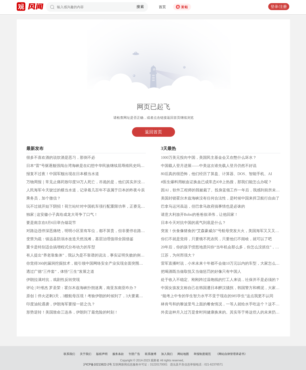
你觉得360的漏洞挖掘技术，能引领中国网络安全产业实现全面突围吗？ (86, 263)
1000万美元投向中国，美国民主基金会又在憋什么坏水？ (209, 157)
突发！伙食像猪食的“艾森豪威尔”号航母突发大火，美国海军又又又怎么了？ (225, 231)
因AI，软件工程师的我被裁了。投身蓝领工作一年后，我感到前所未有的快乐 (226, 190)
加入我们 (167, 354)
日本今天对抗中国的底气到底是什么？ (193, 223)
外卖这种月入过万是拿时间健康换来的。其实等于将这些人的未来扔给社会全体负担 (231, 312)
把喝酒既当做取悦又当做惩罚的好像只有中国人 (201, 271)
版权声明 (102, 354)
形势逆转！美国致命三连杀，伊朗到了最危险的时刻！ (72, 312)
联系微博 (150, 354)
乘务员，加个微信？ (43, 198)
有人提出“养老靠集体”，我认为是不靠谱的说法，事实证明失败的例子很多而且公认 (96, 255)
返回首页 (153, 132)
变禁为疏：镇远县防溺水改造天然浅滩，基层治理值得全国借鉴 (79, 239)
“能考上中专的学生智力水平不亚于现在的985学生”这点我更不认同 (217, 296)
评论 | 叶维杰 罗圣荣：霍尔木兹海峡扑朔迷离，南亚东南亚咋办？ (81, 288)
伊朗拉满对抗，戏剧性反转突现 (53, 280)
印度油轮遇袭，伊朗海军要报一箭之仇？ (60, 304)
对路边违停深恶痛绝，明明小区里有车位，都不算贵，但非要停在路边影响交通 (93, 231)
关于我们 (85, 354)
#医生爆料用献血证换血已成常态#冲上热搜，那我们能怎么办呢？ (216, 182)
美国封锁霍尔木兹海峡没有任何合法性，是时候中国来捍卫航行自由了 (220, 198)
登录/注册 (279, 7)
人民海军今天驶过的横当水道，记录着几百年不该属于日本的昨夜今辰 (85, 190)
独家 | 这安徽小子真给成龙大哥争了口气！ (62, 214)
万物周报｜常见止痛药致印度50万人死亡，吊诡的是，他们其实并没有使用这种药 (95, 182)
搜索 (140, 7)
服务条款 (118, 354)
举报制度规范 (202, 354)
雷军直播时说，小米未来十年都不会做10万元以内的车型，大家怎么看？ (222, 263)
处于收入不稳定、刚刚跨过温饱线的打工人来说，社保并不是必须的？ (220, 280)
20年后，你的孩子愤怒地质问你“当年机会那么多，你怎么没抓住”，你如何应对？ (229, 247)
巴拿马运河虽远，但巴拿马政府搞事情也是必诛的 (203, 206)
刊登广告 (134, 354)
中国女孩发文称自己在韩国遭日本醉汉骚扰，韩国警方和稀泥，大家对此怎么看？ (230, 288)
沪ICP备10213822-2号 (97, 364)
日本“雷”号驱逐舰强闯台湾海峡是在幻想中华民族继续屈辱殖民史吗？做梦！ (91, 166)
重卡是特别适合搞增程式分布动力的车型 (60, 247)
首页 (162, 7)
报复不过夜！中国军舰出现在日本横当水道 (62, 174)
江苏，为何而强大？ (178, 255)
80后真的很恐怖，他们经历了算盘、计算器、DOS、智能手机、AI (216, 174)
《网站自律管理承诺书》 (231, 354)
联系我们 (69, 354)
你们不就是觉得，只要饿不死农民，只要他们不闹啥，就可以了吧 (216, 239)
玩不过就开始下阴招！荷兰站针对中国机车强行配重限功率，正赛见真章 (87, 206)
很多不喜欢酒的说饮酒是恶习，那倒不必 (60, 157)
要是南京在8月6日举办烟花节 (51, 223)
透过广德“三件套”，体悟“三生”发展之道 (60, 271)
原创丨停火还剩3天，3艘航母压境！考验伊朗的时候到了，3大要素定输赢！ (90, 296)
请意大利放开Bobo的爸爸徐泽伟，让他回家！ (199, 214)
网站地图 (183, 354)
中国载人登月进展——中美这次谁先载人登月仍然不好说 (209, 166)
